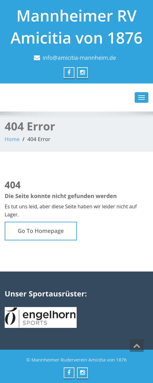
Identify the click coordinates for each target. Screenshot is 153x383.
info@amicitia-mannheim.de (79, 57)
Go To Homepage (41, 230)
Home (12, 139)
